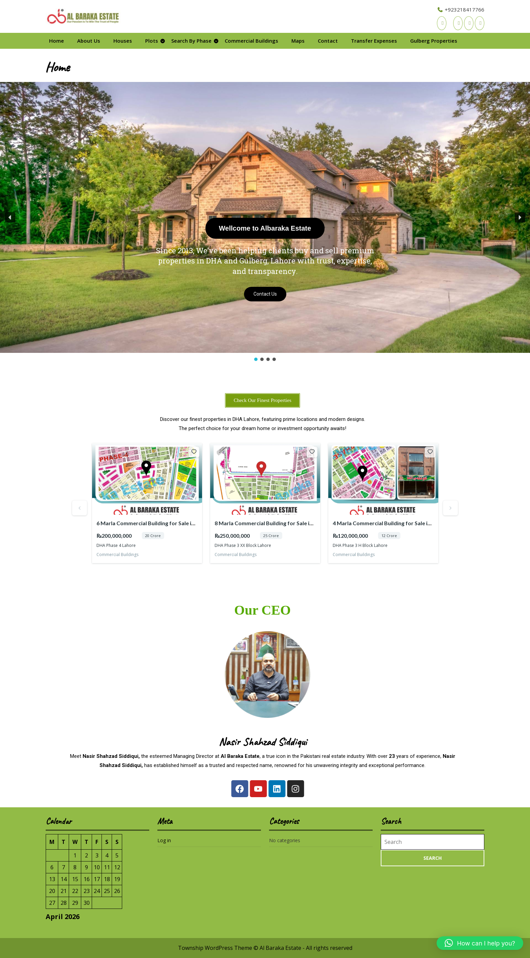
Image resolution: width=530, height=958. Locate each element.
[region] (265, 222)
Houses (122, 40)
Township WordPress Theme (215, 948)
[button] (10, 217)
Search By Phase (191, 40)
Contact (328, 40)
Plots (151, 40)
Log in (164, 840)
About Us (88, 40)
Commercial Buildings (251, 40)
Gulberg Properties (433, 40)
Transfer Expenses (374, 40)
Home (56, 40)
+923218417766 (460, 9)
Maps (298, 40)
